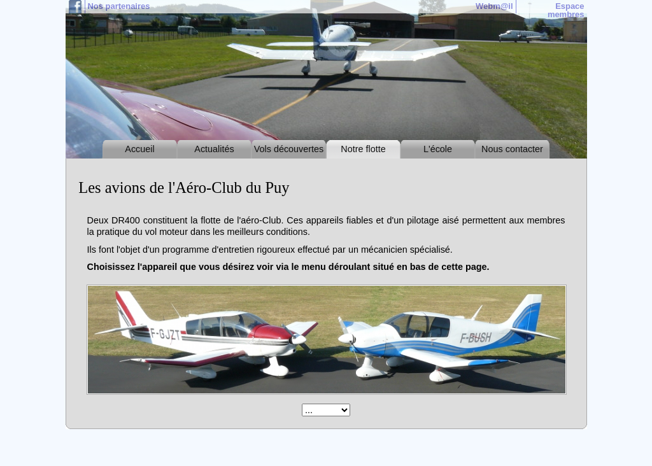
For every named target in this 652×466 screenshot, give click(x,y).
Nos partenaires (119, 6)
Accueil (139, 149)
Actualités (214, 149)
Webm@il (494, 6)
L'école (437, 149)
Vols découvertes (289, 149)
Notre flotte (363, 149)
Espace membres (566, 10)
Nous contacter (512, 149)
